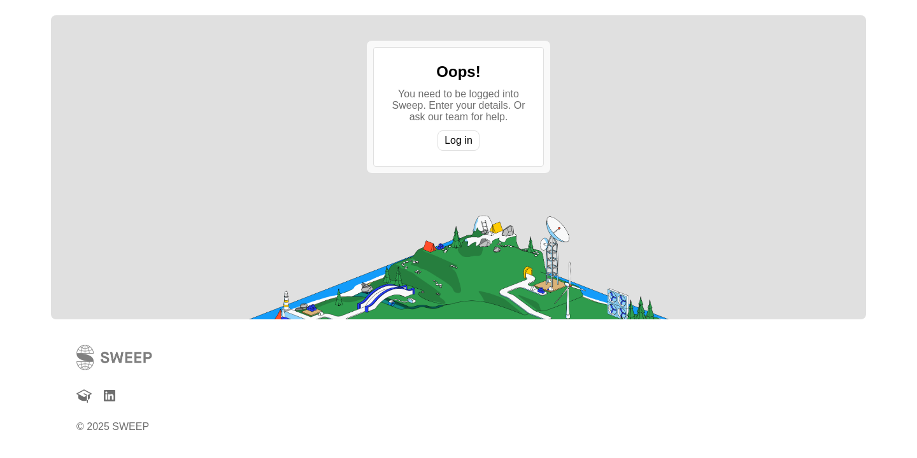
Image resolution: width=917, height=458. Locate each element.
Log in (458, 140)
